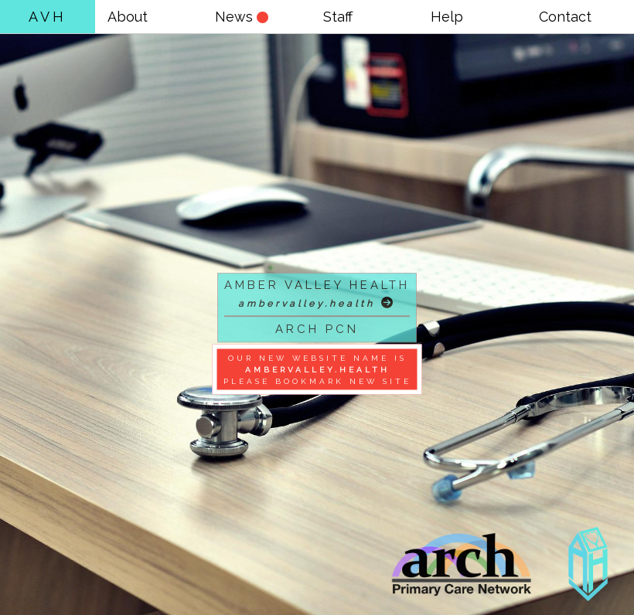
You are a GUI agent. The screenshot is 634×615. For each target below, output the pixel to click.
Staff (338, 16)
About (127, 16)
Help (447, 16)
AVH (47, 16)
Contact (565, 16)
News (241, 16)
